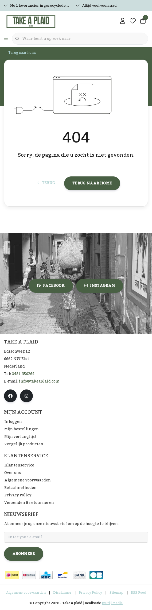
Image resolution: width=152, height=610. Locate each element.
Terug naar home (92, 183)
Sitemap (116, 592)
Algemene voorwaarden (26, 592)
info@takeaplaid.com (39, 381)
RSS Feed (138, 592)
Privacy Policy (90, 592)
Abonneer (23, 554)
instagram (99, 285)
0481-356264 (23, 374)
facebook (51, 285)
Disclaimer (62, 592)
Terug (46, 183)
